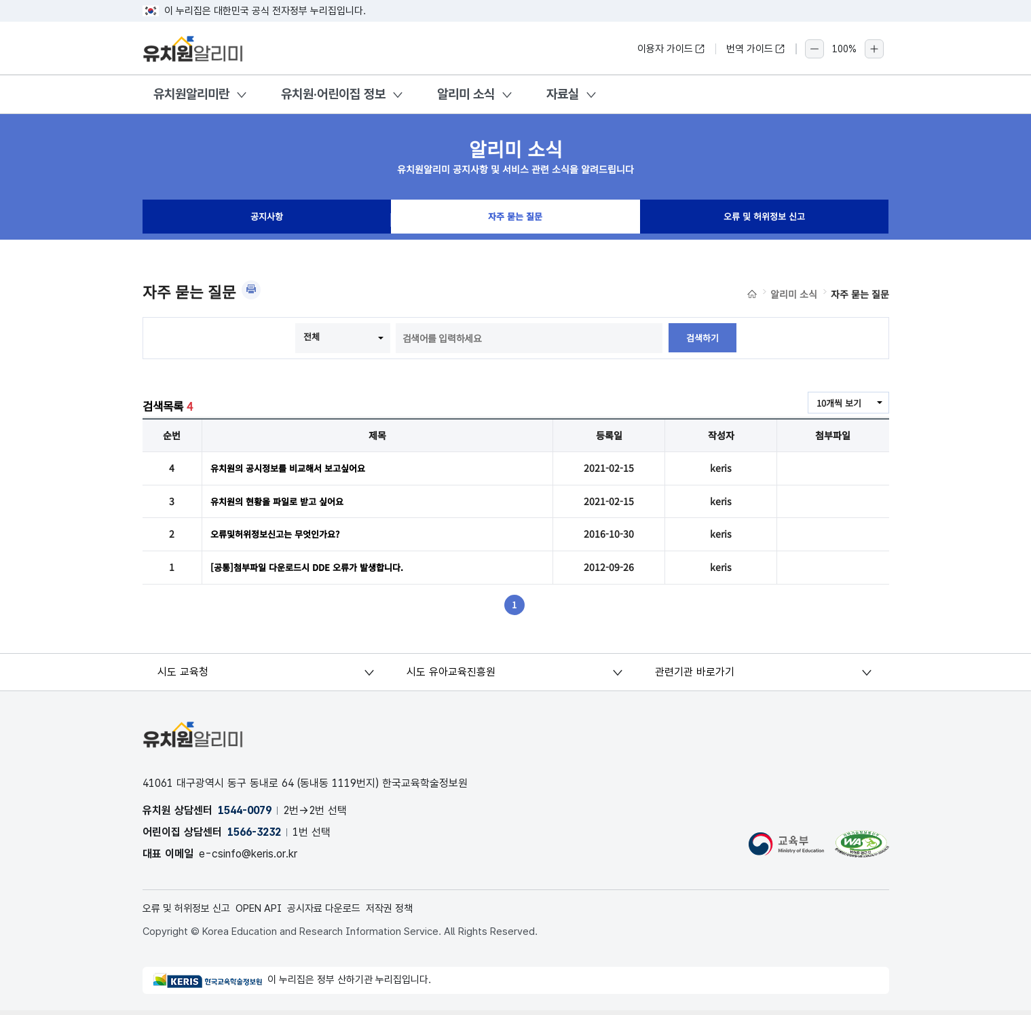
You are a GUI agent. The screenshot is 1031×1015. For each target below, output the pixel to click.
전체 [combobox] (311, 337)
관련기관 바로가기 (696, 675)
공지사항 (267, 220)
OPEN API (269, 912)
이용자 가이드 (671, 49)
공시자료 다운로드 (339, 912)
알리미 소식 (466, 94)
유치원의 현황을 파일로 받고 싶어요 (282, 502)
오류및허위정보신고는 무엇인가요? (280, 536)
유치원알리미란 (191, 94)
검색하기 (702, 338)
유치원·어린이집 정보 (333, 94)
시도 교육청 (185, 675)
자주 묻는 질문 (515, 220)
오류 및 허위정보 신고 (764, 220)
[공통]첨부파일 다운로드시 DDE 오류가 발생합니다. (313, 570)
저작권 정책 (410, 912)
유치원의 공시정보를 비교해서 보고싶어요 (293, 468)
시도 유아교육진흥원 (451, 675)
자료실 (562, 94)
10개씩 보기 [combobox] (836, 403)
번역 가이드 (755, 49)
